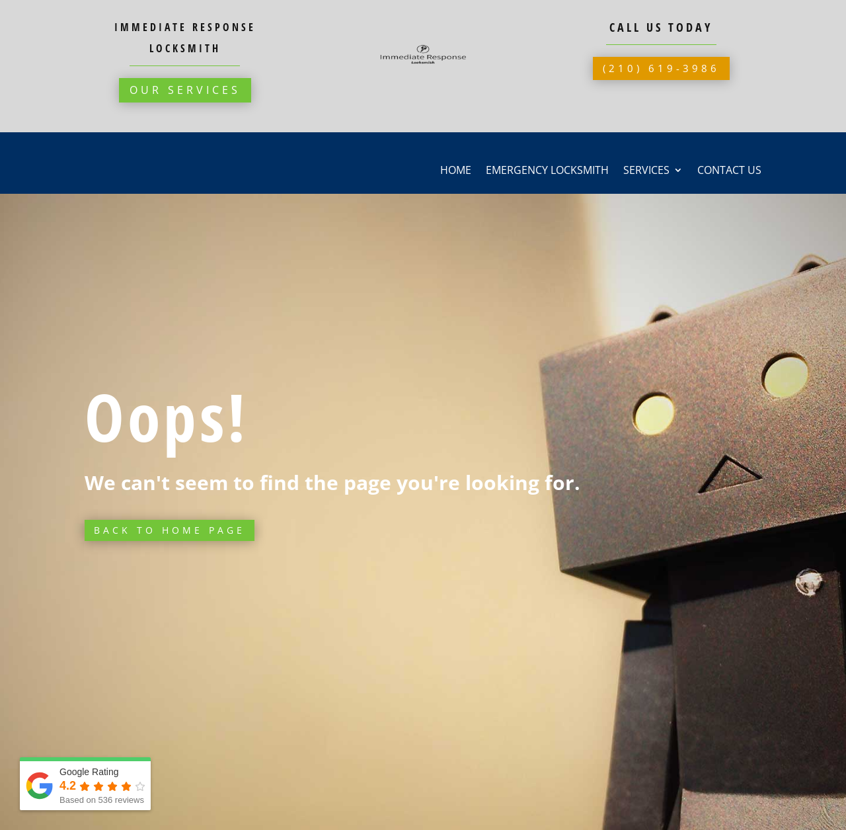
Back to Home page (169, 530)
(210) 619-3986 (661, 68)
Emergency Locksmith (547, 171)
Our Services (185, 90)
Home (455, 171)
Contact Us (729, 171)
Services (646, 171)
